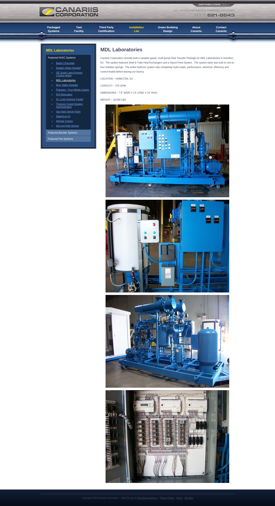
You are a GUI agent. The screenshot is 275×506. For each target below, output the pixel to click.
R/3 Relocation (64, 94)
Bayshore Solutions (147, 498)
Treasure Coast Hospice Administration (69, 105)
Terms (179, 498)
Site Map (188, 498)
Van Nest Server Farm (68, 111)
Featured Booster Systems (62, 132)
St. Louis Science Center (69, 99)
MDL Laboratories (66, 80)
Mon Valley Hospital (67, 85)
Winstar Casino (64, 121)
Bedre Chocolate (65, 63)
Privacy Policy (167, 498)
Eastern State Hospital (68, 68)
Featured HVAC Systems (61, 57)
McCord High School (67, 125)
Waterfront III (63, 116)
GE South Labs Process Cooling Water (69, 74)
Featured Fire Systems (60, 138)
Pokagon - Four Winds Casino (72, 89)
